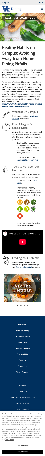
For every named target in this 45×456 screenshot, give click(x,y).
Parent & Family (22, 330)
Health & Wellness (22, 348)
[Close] (41, 414)
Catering (22, 360)
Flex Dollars (22, 324)
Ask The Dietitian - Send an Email (22, 288)
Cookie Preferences (22, 446)
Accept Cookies (22, 452)
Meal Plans (22, 342)
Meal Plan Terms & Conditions (22, 397)
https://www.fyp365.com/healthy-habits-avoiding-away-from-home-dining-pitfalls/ (22, 105)
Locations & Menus (22, 336)
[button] (42, 9)
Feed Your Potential (24, 267)
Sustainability (22, 354)
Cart (41, 2)
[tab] (17, 305)
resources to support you (27, 160)
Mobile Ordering (22, 403)
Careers (22, 385)
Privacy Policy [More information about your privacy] (9, 440)
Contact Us (22, 366)
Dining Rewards (22, 372)
